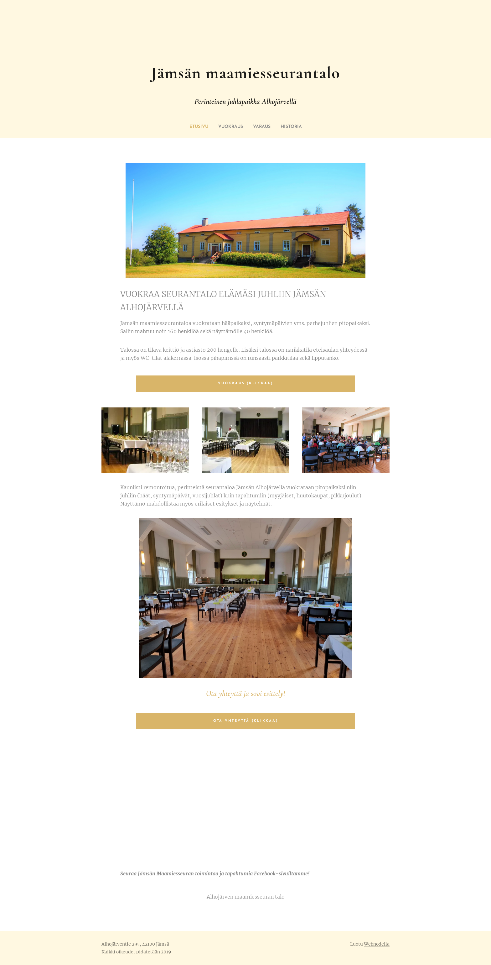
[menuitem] (194, 127)
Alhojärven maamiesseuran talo (246, 897)
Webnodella (377, 944)
